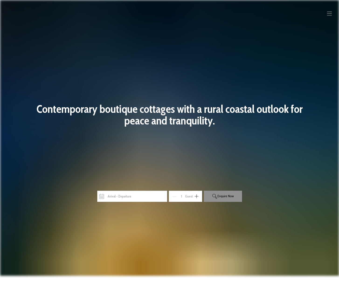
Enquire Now (223, 196)
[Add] (196, 196)
